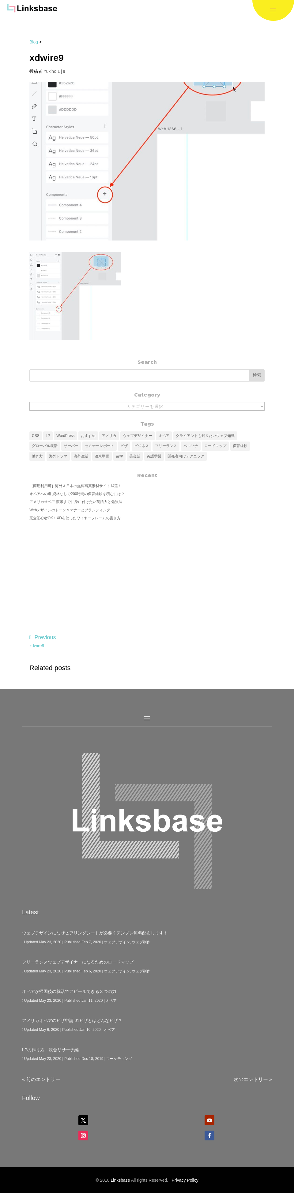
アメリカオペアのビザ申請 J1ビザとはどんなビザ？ (72, 1020)
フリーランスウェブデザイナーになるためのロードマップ (78, 962)
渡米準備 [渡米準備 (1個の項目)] (102, 456)
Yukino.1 (51, 71)
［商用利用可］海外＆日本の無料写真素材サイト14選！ (75, 486)
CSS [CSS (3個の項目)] (36, 436)
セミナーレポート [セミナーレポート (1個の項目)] (99, 446)
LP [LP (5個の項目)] (48, 436)
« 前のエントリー (41, 1079)
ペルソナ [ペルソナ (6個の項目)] (190, 446)
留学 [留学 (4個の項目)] (119, 456)
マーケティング (119, 1059)
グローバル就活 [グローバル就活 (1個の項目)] (45, 446)
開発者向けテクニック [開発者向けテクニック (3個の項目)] (186, 456)
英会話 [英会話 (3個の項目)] (134, 456)
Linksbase (120, 1180)
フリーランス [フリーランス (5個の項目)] (166, 446)
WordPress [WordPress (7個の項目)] (65, 436)
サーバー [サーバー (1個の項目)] (71, 446)
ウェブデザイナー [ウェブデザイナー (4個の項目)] (137, 436)
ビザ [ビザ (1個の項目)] (124, 446)
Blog (33, 41)
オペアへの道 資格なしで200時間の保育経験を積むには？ (77, 494)
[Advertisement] (147, 573)
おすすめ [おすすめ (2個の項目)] (88, 436)
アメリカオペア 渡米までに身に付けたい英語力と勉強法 (75, 502)
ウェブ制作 (141, 942)
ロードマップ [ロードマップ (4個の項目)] (215, 446)
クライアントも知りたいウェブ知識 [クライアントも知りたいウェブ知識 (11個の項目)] (205, 436)
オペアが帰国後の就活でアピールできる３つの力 (69, 991)
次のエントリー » (253, 1079)
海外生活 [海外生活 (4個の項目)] (81, 456)
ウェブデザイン (117, 942)
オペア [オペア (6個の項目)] (163, 436)
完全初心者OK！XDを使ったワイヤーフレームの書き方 (75, 518)
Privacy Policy (185, 1180)
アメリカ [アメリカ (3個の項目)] (109, 436)
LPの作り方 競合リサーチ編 (50, 1049)
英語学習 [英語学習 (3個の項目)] (154, 456)
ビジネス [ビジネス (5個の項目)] (141, 446)
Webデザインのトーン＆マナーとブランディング (69, 510)
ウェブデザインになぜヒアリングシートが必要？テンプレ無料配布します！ (95, 932)
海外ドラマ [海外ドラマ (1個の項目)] (58, 456)
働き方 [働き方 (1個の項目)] (37, 456)
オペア (111, 1000)
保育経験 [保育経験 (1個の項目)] (240, 446)
